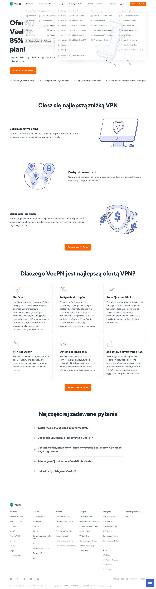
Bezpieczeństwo (47, 4)
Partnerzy (129, 517)
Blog (35, 558)
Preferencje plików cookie (66, 546)
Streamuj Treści (85, 517)
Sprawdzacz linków (110, 536)
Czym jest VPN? (77, 4)
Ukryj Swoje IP (108, 521)
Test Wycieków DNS (110, 526)
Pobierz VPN (37, 521)
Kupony (36, 543)
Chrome (13, 541)
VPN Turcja (107, 570)
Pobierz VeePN (138, 4)
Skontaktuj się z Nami (64, 521)
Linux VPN (13, 526)
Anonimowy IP (84, 531)
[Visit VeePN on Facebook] (11, 579)
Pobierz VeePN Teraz (23, 70)
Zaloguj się (111, 4)
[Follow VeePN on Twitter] (18, 579)
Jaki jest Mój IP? (109, 517)
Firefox (12, 546)
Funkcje (62, 4)
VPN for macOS (16, 521)
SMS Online (107, 531)
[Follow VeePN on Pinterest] (38, 579)
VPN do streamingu (87, 546)
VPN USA (106, 555)
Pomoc (99, 4)
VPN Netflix (83, 551)
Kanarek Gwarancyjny (64, 541)
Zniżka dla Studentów (41, 548)
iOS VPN (13, 531)
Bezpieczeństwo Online (88, 526)
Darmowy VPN (15, 556)
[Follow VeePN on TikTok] (24, 579)
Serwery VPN (38, 553)
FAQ (57, 526)
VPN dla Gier (84, 536)
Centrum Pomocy (63, 517)
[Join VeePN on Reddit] (31, 579)
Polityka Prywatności (64, 531)
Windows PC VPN (16, 517)
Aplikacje (31, 4)
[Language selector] (123, 4)
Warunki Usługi (62, 536)
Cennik (90, 4)
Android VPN (15, 536)
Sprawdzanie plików (110, 541)
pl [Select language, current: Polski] (123, 4)
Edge (12, 551)
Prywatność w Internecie (88, 521)
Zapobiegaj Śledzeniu (88, 541)
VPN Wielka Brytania (110, 560)
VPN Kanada (107, 565)
